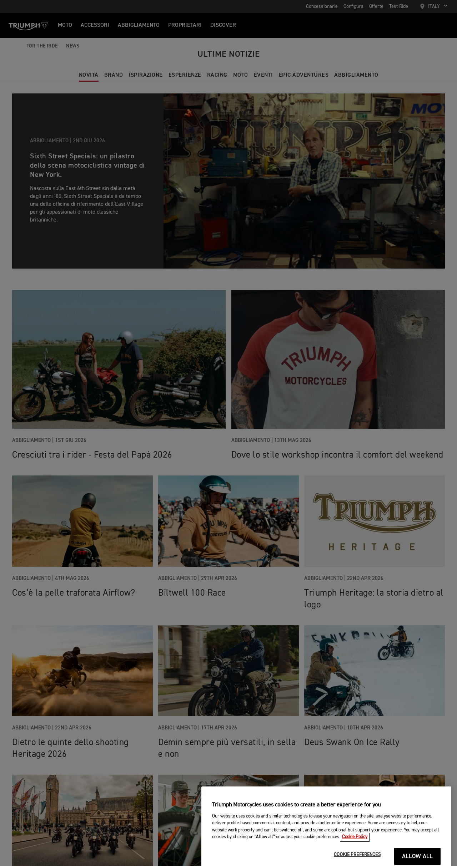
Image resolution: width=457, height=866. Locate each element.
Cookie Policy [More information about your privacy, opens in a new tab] (354, 859)
